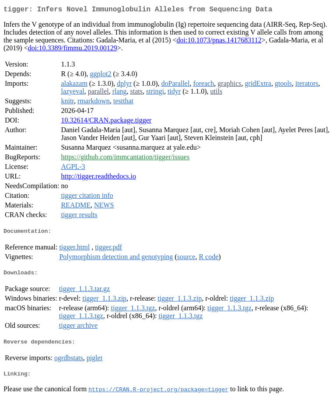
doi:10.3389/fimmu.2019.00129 (72, 49)
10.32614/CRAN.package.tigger (106, 122)
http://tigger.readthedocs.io (98, 178)
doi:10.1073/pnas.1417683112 (219, 42)
